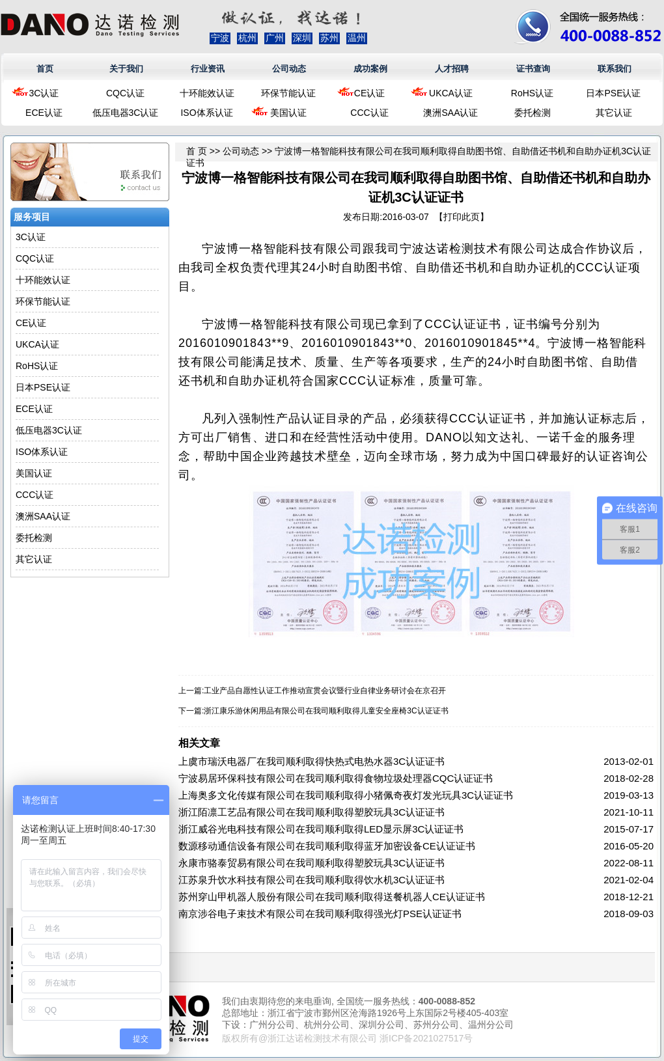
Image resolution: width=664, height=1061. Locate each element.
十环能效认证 (207, 93)
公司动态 (289, 69)
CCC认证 (369, 112)
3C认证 (44, 93)
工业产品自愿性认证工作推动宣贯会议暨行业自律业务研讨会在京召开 (325, 690)
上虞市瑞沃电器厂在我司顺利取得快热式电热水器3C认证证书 (311, 761)
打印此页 (461, 217)
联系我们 (614, 69)
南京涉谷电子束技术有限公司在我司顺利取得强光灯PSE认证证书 (320, 913)
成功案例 (370, 69)
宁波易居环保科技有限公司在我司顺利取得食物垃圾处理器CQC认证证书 (335, 778)
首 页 (196, 151)
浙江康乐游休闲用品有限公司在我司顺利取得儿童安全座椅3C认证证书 (326, 710)
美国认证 (288, 112)
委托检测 (532, 112)
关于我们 (126, 69)
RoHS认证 (532, 93)
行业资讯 (208, 69)
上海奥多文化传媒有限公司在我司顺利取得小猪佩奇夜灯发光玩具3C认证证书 (345, 795)
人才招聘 (452, 69)
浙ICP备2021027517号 (426, 1038)
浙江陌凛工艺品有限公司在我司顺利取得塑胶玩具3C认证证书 (311, 812)
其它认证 (614, 112)
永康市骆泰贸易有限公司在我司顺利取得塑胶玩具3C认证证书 (311, 862)
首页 (44, 69)
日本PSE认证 (613, 93)
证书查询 (533, 69)
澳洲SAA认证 (450, 112)
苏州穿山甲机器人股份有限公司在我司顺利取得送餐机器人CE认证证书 (331, 896)
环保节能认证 (288, 93)
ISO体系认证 (206, 112)
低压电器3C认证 (125, 112)
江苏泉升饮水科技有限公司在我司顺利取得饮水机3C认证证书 (311, 879)
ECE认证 (43, 112)
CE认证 (369, 93)
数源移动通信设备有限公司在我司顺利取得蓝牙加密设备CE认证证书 (326, 845)
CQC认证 (125, 93)
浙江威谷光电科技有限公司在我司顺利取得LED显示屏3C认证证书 (320, 828)
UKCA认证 (451, 93)
